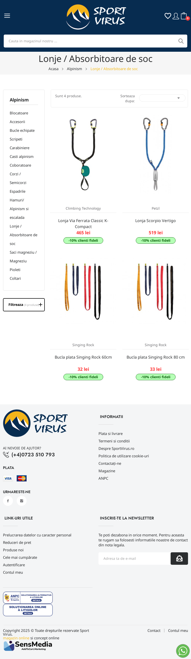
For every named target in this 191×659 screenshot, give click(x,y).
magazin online (16, 637)
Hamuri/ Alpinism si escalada (19, 208)
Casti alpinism (22, 156)
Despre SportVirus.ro (116, 448)
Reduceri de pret (17, 542)
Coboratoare (20, 165)
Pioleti (15, 269)
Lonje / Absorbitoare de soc (23, 235)
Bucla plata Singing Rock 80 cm (156, 357)
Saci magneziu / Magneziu (23, 256)
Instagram (22, 501)
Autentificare (14, 564)
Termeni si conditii (114, 440)
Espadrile (17, 191)
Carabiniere (19, 147)
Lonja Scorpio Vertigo (155, 220)
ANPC (103, 478)
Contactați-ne (109, 463)
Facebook (8, 501)
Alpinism (19, 100)
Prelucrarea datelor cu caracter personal (37, 534)
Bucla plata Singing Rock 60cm (83, 357)
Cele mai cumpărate (20, 557)
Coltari (15, 278)
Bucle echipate (22, 130)
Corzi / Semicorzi (18, 178)
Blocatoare (19, 112)
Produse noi (13, 549)
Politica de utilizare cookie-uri (123, 455)
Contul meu (13, 572)
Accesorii (17, 121)
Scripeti (16, 139)
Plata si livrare (110, 433)
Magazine (106, 470)
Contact (153, 630)
